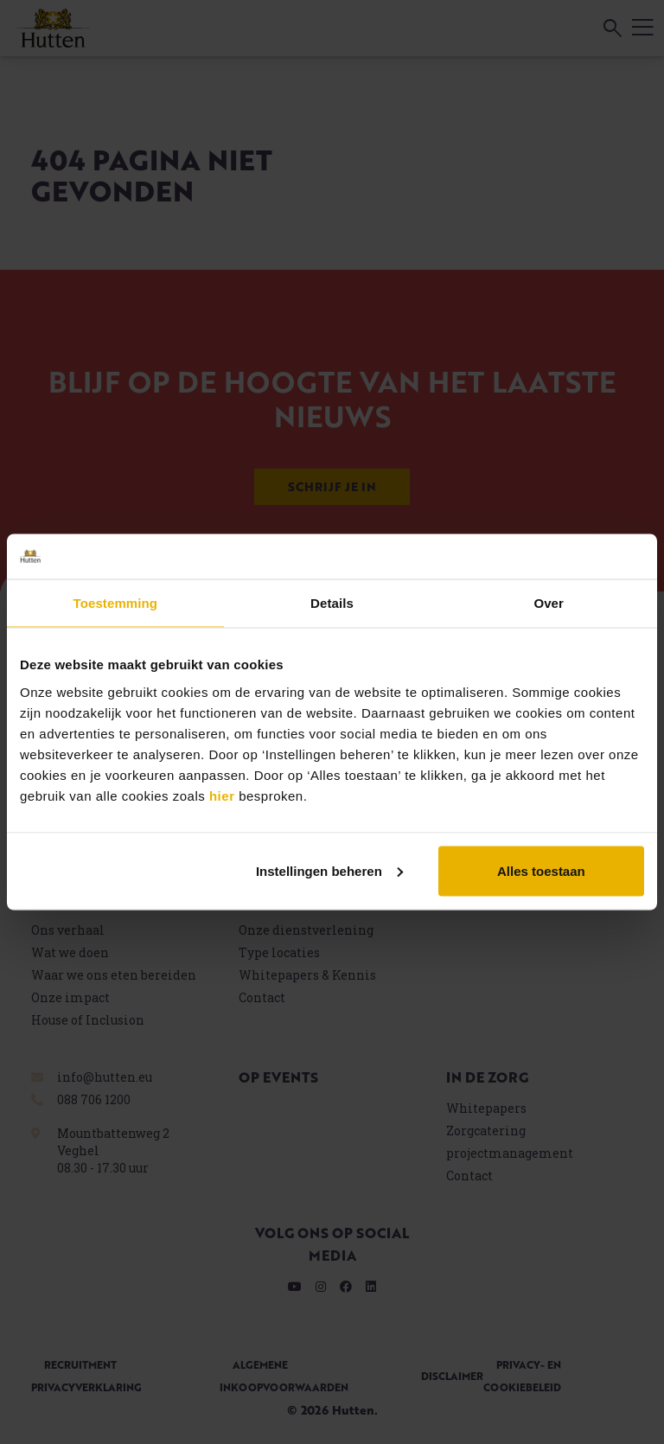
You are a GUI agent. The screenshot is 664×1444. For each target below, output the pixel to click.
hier (222, 795)
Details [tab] (332, 603)
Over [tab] (548, 603)
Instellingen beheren (329, 870)
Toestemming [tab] (115, 603)
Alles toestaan (541, 870)
